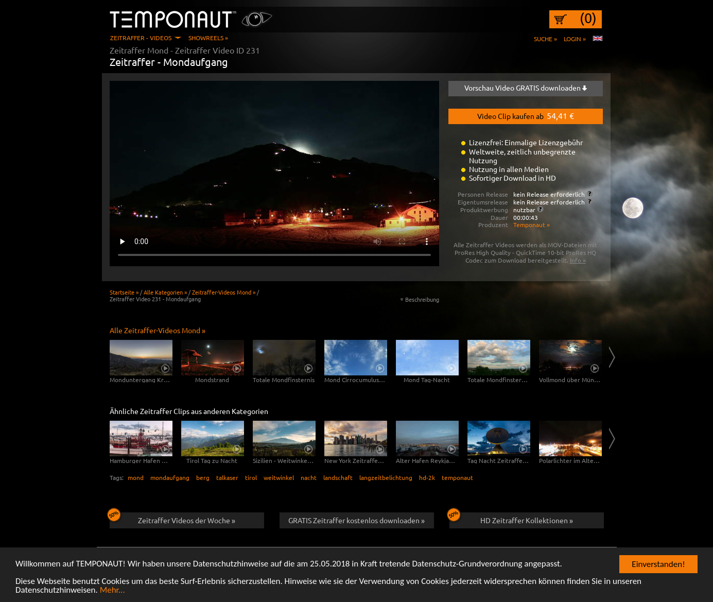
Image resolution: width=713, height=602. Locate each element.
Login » (575, 39)
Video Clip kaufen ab (525, 115)
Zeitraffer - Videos (140, 37)
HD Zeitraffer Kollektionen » (511, 518)
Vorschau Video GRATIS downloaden (525, 87)
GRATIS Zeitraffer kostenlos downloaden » (356, 520)
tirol (251, 477)
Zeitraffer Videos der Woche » (173, 518)
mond (136, 477)
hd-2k (427, 477)
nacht (309, 477)
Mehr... (112, 590)
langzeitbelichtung (385, 477)
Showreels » (208, 37)
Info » (578, 260)
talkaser (227, 477)
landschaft (338, 477)
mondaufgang (169, 477)
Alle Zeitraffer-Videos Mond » (157, 330)
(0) (588, 18)
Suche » (545, 39)
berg (203, 477)
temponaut (457, 477)
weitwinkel (279, 477)
